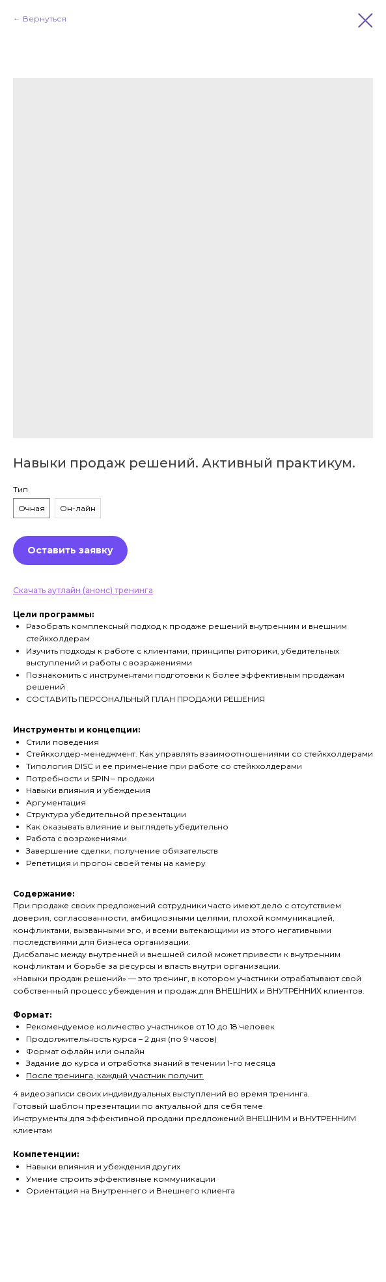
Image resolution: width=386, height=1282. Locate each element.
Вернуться (44, 18)
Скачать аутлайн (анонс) (64, 590)
